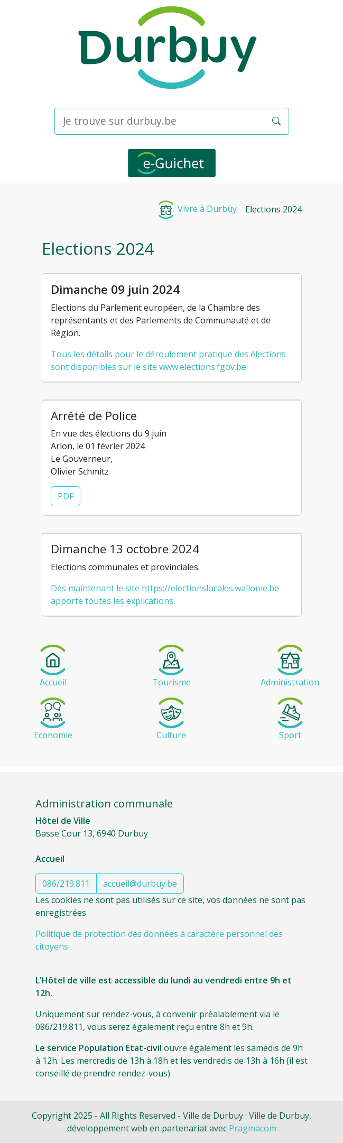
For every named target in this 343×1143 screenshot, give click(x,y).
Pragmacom (252, 1128)
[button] (276, 121)
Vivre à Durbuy (196, 209)
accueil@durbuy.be (140, 883)
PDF (65, 496)
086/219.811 (66, 883)
